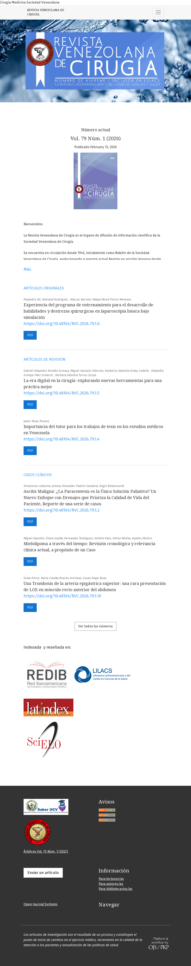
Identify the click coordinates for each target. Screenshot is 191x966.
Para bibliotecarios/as (115, 889)
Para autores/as (111, 884)
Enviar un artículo (43, 872)
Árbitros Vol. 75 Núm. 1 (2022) (46, 851)
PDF (30, 335)
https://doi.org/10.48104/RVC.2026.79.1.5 (61, 392)
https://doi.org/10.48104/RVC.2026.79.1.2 (61, 510)
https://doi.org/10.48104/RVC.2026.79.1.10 (62, 595)
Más (27, 269)
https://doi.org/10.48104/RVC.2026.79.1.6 (62, 323)
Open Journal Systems (41, 904)
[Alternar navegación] (158, 12)
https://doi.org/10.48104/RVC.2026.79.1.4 (61, 439)
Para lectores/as (111, 879)
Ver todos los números (95, 626)
